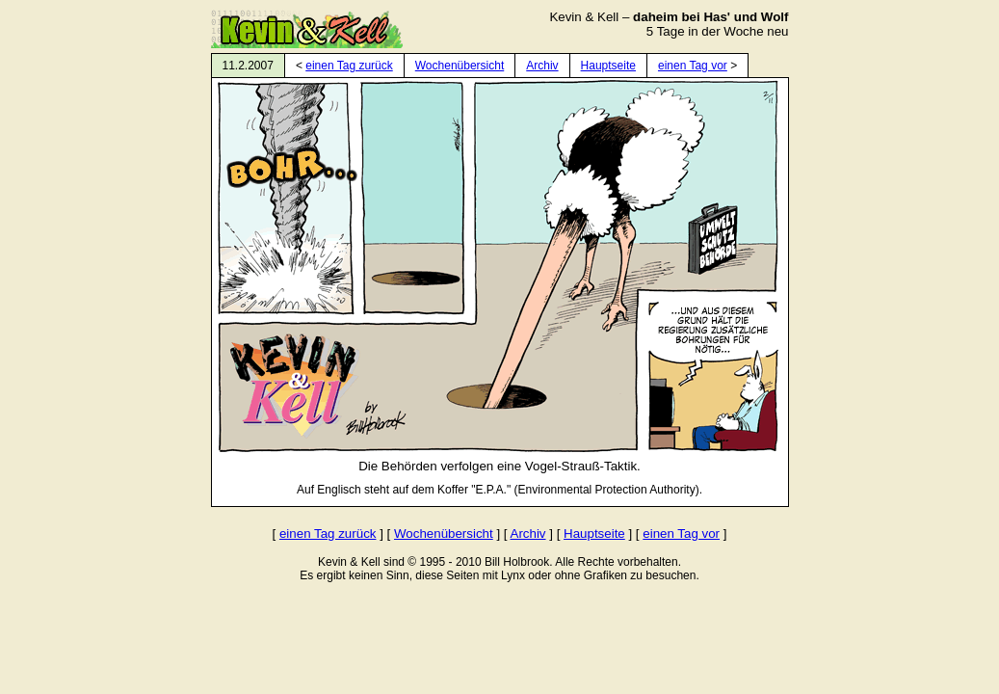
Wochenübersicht (460, 65)
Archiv (542, 65)
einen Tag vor (692, 65)
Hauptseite (608, 65)
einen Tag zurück (349, 65)
